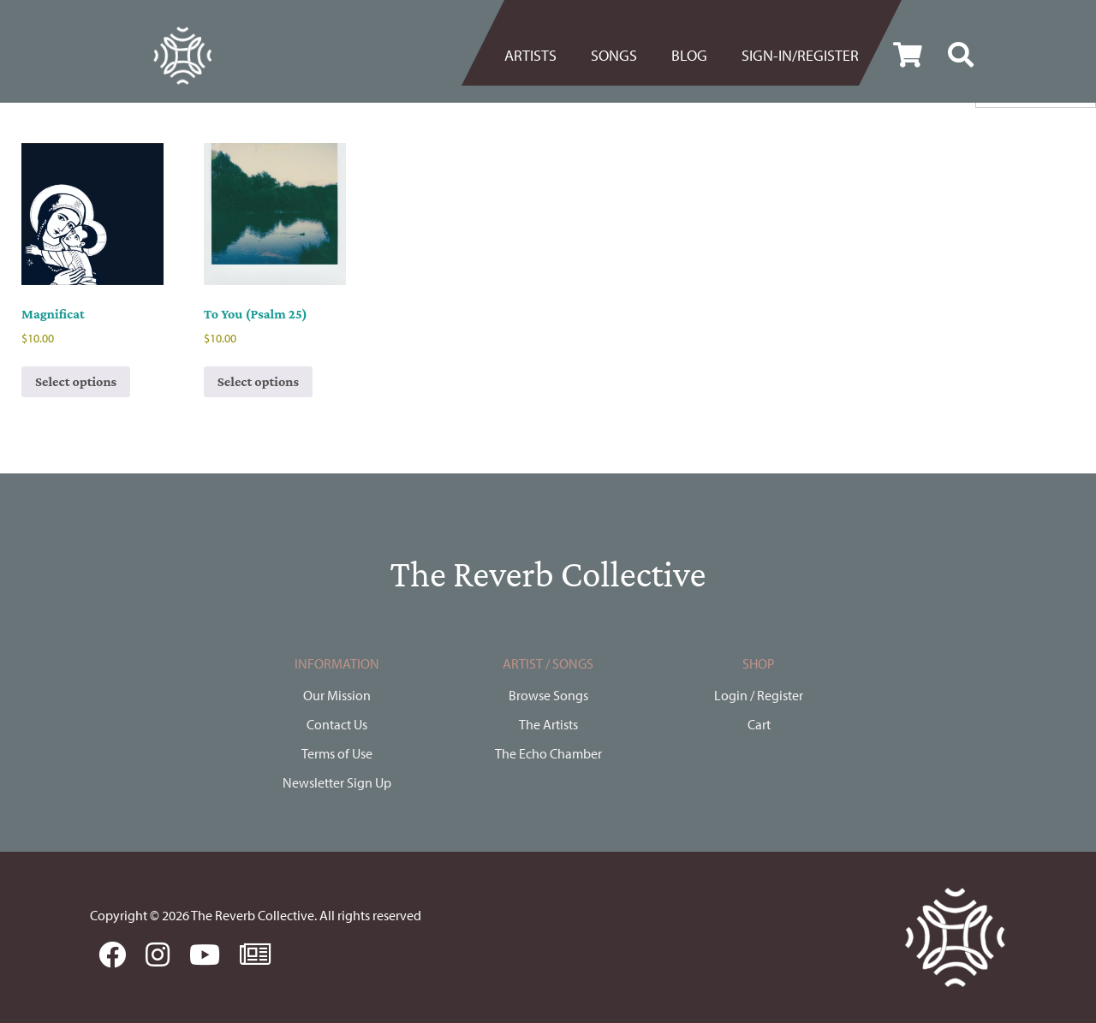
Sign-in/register (800, 55)
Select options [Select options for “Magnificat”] (75, 381)
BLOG (689, 55)
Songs (614, 55)
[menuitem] (539, 56)
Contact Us (337, 724)
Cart (759, 724)
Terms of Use (336, 753)
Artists (530, 55)
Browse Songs (548, 695)
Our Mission (337, 695)
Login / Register (758, 695)
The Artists (548, 724)
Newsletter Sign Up (337, 782)
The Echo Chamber (548, 753)
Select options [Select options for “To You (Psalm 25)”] (258, 381)
